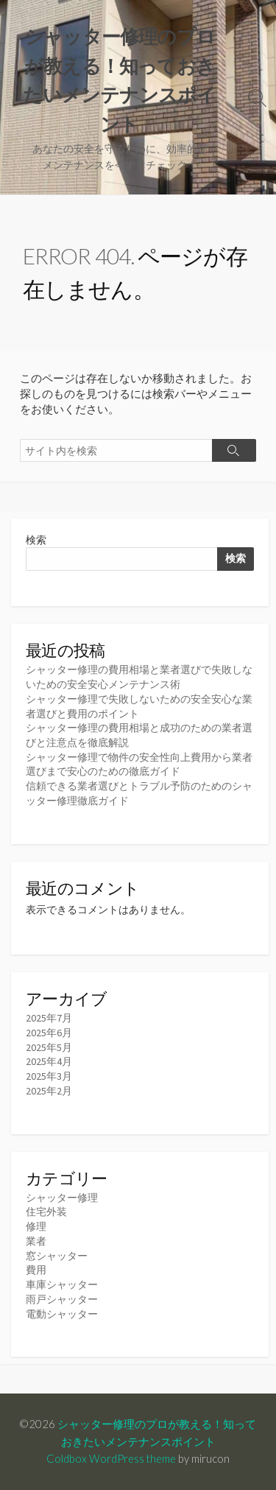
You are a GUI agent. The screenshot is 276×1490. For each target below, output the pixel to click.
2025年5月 (49, 1047)
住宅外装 (46, 1211)
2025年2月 (49, 1090)
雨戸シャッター (62, 1299)
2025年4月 (49, 1061)
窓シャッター (57, 1255)
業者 (36, 1241)
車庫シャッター (62, 1284)
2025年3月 (49, 1076)
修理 (36, 1226)
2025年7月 (49, 1018)
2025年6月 (49, 1032)
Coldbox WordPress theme (111, 1458)
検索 (36, 540)
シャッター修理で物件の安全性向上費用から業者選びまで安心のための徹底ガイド (139, 765)
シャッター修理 (62, 1197)
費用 (36, 1269)
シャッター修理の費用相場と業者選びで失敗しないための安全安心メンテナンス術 (139, 677)
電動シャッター (62, 1314)
